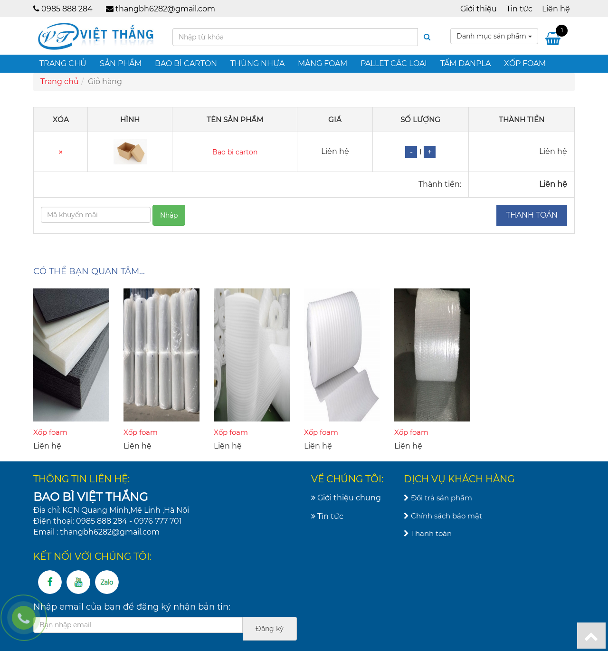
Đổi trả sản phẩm (438, 497)
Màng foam (322, 63)
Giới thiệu (478, 8)
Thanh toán (532, 215)
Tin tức (519, 8)
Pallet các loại (394, 63)
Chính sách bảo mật (443, 515)
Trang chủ (62, 63)
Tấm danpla (465, 63)
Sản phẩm (121, 63)
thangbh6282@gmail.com (165, 8)
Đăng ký (270, 628)
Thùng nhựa (257, 63)
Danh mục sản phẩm (494, 36)
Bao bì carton (186, 63)
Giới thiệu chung (346, 497)
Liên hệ (556, 8)
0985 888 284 (67, 8)
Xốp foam (525, 63)
